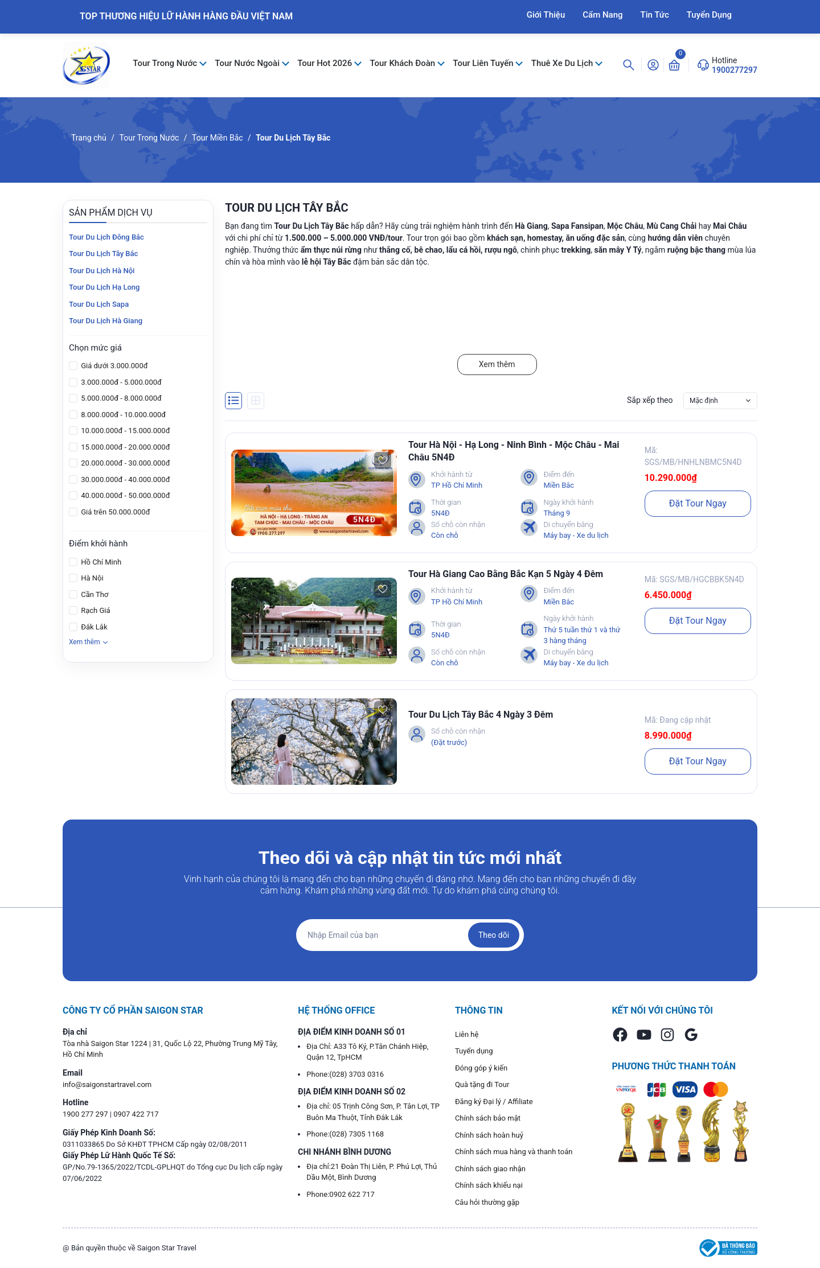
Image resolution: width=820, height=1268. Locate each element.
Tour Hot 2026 (325, 63)
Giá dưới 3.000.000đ (113, 365)
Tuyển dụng (474, 1051)
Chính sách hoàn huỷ (489, 1135)
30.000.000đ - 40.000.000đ (124, 479)
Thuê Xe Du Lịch (563, 63)
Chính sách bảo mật (487, 1118)
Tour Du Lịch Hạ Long (104, 287)
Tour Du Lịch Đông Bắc (106, 237)
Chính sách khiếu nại (489, 1185)
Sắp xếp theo (650, 400)
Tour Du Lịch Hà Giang (105, 320)
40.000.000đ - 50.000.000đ (124, 495)
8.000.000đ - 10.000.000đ (122, 414)
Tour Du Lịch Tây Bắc (103, 253)
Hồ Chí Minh (100, 562)
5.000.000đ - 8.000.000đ (120, 398)
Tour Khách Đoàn (403, 63)
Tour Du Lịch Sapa (99, 304)
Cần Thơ (93, 594)
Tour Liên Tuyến (484, 63)
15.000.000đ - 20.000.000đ (124, 447)
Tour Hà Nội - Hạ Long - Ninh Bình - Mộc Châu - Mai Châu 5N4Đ (514, 451)
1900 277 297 (86, 1114)
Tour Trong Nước (166, 63)
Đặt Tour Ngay (698, 503)
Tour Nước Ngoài (248, 63)
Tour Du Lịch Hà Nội (101, 270)
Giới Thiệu (546, 15)
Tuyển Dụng (709, 15)
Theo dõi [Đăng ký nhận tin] (493, 935)
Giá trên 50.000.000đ (114, 512)
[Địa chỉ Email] (410, 935)
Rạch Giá (94, 610)
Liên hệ (467, 1034)
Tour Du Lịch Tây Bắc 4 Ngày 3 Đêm (480, 714)
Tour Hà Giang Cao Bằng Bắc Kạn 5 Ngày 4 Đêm (505, 574)
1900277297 (734, 70)
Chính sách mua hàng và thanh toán (514, 1151)
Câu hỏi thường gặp (487, 1202)
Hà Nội (91, 578)
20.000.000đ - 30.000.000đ (124, 463)
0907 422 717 (136, 1114)
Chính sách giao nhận (490, 1168)
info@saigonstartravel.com (107, 1084)
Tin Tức (655, 15)
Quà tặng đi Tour (482, 1084)
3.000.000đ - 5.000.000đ (120, 382)
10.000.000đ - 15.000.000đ (124, 430)
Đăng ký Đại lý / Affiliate (494, 1101)
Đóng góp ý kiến (481, 1068)
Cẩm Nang (602, 15)
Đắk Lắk (93, 627)
